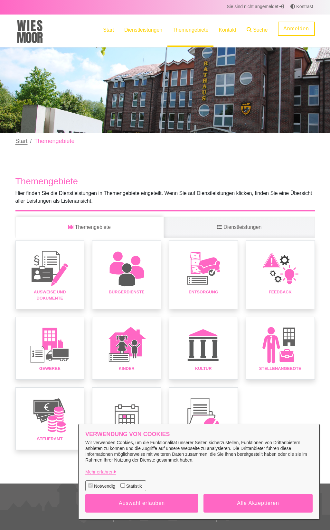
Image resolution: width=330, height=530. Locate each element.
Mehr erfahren (99, 471)
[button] (257, 31)
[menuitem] (108, 31)
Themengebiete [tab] (89, 227)
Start (21, 141)
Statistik (134, 486)
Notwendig (104, 486)
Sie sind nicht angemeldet (255, 6)
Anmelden (296, 28)
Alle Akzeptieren (258, 503)
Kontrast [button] (301, 6)
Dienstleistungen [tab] (239, 227)
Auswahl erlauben (142, 503)
